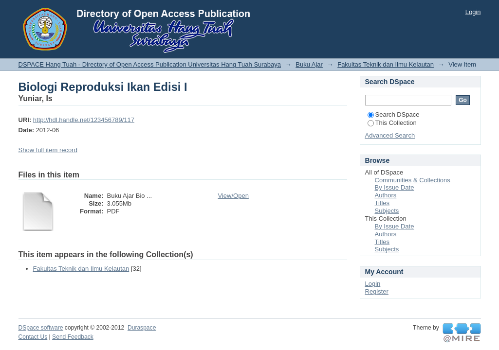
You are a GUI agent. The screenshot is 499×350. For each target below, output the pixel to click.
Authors (386, 195)
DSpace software (40, 327)
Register (376, 291)
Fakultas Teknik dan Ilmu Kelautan (385, 64)
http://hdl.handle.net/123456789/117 (83, 119)
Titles (382, 203)
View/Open (233, 195)
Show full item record (47, 150)
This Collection (392, 122)
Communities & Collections (412, 180)
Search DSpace (394, 114)
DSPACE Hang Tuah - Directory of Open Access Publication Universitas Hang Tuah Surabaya (149, 64)
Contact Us (33, 336)
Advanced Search (390, 135)
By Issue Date (394, 187)
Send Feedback (72, 336)
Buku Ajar (309, 64)
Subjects (387, 210)
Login (473, 12)
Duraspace (142, 327)
